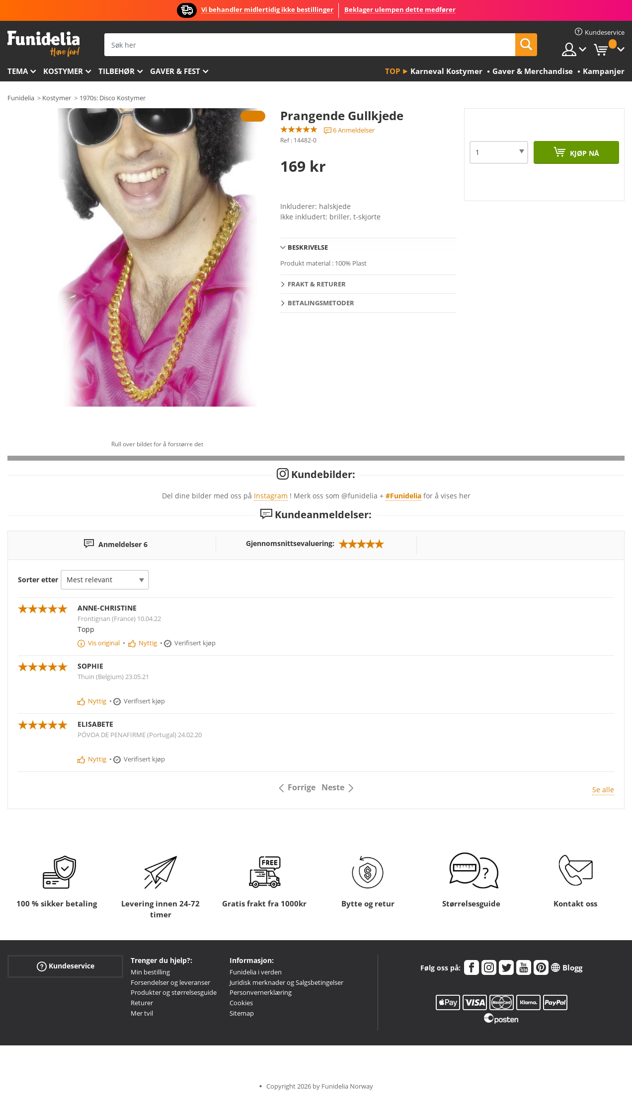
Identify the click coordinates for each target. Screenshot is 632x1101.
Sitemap (242, 1013)
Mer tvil (142, 1013)
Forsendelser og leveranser (170, 982)
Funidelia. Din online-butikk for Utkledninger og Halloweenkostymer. (43, 44)
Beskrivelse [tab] (308, 247)
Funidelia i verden (256, 971)
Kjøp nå (583, 153)
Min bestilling (150, 971)
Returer (142, 1002)
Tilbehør (116, 71)
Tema (17, 71)
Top (392, 71)
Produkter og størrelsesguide (174, 992)
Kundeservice (65, 966)
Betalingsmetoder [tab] (321, 302)
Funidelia (20, 97)
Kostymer (63, 71)
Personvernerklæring (261, 992)
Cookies (241, 1002)
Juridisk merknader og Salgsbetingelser (286, 982)
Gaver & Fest (175, 71)
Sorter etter (38, 579)
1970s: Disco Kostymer (112, 97)
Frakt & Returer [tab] (317, 283)
